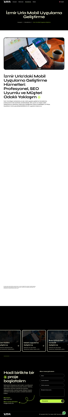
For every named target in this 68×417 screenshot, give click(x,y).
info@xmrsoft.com (9, 403)
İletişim (34, 1)
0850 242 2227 (8, 399)
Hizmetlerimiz (28, 1)
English (61, 1)
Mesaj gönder (53, 401)
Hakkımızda (20, 1)
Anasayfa (15, 1)
